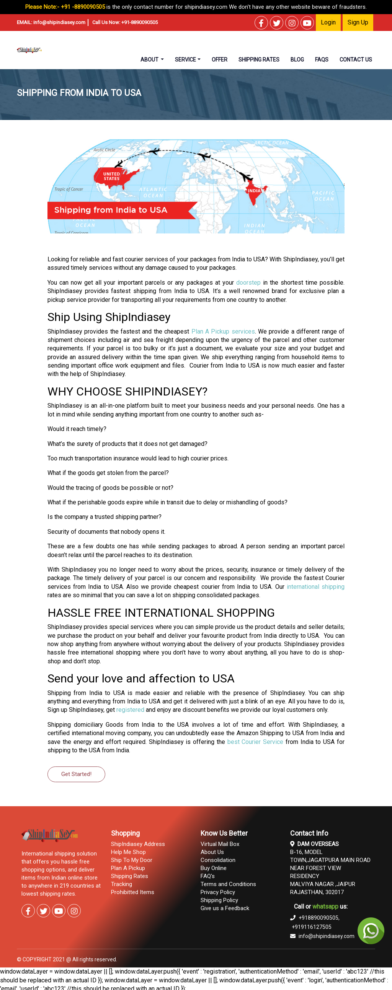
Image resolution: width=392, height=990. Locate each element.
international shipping (316, 586)
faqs (321, 60)
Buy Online (214, 868)
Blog (297, 60)
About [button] (150, 60)
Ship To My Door (131, 860)
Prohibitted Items (132, 892)
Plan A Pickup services (223, 331)
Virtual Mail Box (220, 844)
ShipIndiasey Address (138, 844)
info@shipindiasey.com (59, 22)
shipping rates (258, 60)
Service (185, 60)
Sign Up (358, 22)
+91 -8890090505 (83, 6)
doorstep (248, 282)
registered (130, 709)
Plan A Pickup (128, 868)
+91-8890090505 (139, 22)
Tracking (121, 884)
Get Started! (76, 774)
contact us (356, 60)
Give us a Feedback (225, 908)
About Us (212, 852)
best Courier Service (255, 741)
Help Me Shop (128, 852)
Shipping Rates (129, 876)
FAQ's (208, 876)
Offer (219, 60)
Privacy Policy (218, 892)
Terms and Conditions (228, 884)
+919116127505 (312, 927)
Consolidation (218, 860)
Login (328, 22)
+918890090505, (315, 917)
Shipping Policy (219, 900)
